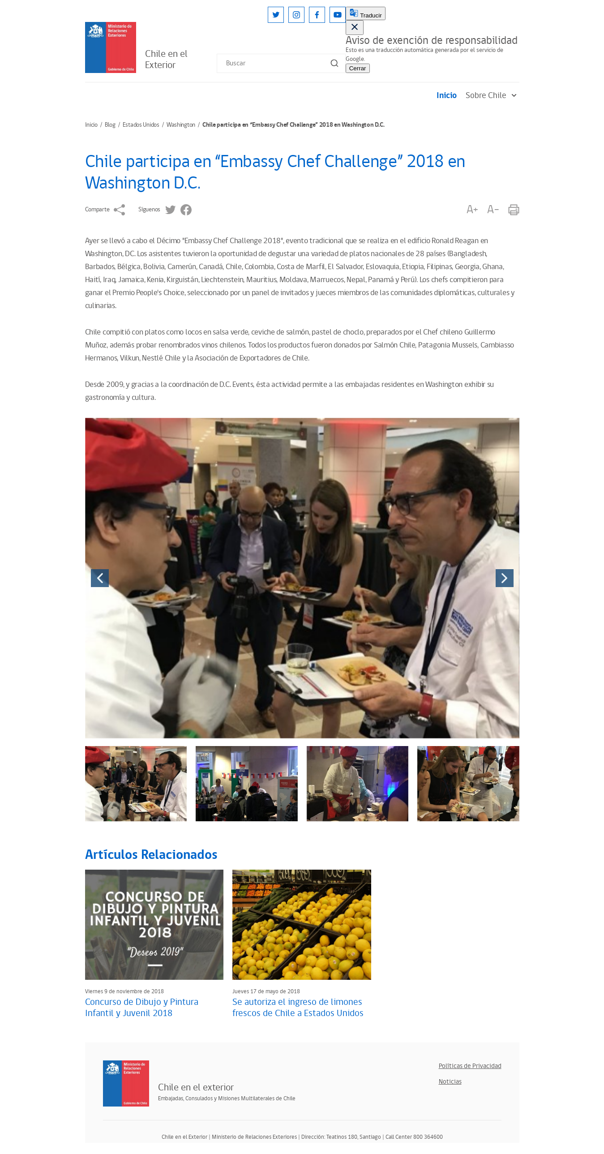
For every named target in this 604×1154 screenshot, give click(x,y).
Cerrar (357, 68)
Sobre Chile (492, 96)
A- (493, 209)
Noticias (450, 1081)
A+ (472, 209)
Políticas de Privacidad (470, 1066)
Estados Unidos (141, 124)
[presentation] (100, 578)
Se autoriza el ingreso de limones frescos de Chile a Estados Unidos (298, 1007)
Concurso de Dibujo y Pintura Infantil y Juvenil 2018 (141, 1007)
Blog (110, 124)
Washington (181, 124)
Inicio (447, 96)
